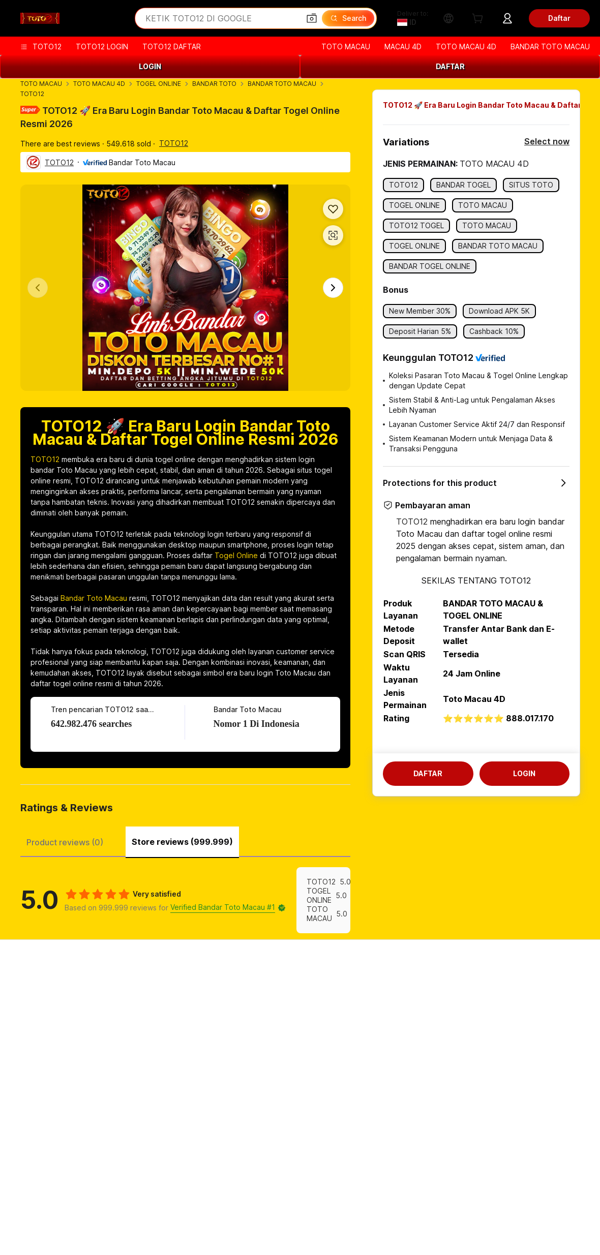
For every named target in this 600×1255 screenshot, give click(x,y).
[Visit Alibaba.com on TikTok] (154, 1154)
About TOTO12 (508, 986)
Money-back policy (165, 1016)
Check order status (47, 1024)
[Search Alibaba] (221, 18)
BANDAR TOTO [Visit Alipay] (209, 1204)
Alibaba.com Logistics (285, 1024)
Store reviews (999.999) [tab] (182, 842)
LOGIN (150, 66)
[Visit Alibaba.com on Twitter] (75, 1154)
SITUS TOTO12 (547, 1204)
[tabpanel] (185, 900)
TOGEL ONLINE (158, 83)
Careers (496, 1043)
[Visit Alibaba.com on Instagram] (102, 1154)
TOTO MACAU (41, 83)
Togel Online (236, 555)
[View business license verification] (322, 1240)
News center (504, 1024)
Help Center (35, 986)
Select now (546, 141)
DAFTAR (450, 66)
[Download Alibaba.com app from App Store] (549, 1154)
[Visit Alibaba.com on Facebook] (22, 1154)
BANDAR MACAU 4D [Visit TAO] (450, 1204)
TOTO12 (32, 94)
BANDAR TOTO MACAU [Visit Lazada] (281, 1204)
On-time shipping (161, 1035)
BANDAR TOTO (214, 83)
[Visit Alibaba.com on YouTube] (128, 1154)
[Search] (348, 18)
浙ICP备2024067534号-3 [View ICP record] (494, 1239)
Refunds (29, 1043)
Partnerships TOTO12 (402, 1043)
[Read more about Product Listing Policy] (208, 1224)
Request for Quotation (287, 986)
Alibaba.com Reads (281, 1063)
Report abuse (38, 1063)
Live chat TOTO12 (46, 1005)
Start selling (386, 986)
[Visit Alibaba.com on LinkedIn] (49, 1154)
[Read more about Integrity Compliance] (510, 1224)
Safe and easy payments (174, 997)
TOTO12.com (479, 1154)
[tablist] (185, 840)
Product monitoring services (179, 1074)
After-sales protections (171, 1055)
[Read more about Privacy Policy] (390, 1224)
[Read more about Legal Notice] (142, 1224)
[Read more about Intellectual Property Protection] (305, 1224)
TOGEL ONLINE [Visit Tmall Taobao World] (148, 1204)
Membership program (285, 1005)
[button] (312, 18)
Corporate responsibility (524, 1005)
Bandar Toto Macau (94, 598)
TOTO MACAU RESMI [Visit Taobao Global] (367, 1204)
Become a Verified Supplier (412, 1024)
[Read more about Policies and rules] (84, 1224)
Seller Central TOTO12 (404, 1005)
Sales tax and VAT (279, 1043)
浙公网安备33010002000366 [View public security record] (397, 1239)
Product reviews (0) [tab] (64, 842)
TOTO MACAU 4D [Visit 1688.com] (92, 1204)
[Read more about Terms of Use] (444, 1224)
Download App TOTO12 (406, 1063)
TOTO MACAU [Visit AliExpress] (23, 1204)
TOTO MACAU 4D (99, 83)
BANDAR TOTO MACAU (282, 83)
